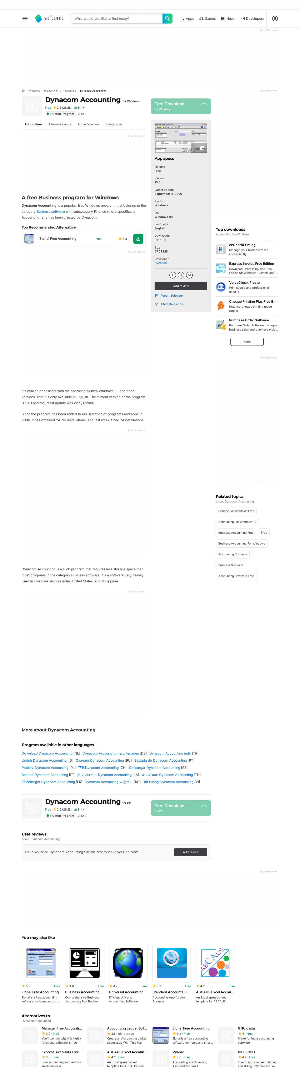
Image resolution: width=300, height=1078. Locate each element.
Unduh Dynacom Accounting (44, 760)
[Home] (23, 91)
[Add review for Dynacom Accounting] (62, 108)
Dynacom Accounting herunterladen (111, 753)
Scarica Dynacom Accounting (45, 775)
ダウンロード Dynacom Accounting (104, 775)
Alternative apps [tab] (60, 124)
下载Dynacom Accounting (98, 768)
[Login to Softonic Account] (275, 18)
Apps (187, 18)
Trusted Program (60, 114)
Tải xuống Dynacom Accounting (168, 782)
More (247, 341)
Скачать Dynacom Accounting (100, 760)
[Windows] (34, 91)
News (228, 18)
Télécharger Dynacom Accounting (48, 782)
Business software (51, 211)
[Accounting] (69, 91)
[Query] (116, 19)
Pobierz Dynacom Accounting (45, 768)
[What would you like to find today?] (167, 19)
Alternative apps (169, 304)
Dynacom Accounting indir (170, 753)
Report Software (169, 295)
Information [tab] (33, 124)
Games (207, 18)
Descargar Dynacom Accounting (154, 768)
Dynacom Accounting (92, 100)
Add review (181, 286)
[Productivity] (51, 91)
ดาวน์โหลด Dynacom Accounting (167, 775)
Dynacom (161, 263)
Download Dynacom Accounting (47, 753)
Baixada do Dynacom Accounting (160, 760)
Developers (252, 18)
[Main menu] (25, 18)
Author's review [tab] (88, 124)
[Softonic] (49, 18)
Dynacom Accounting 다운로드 (109, 782)
